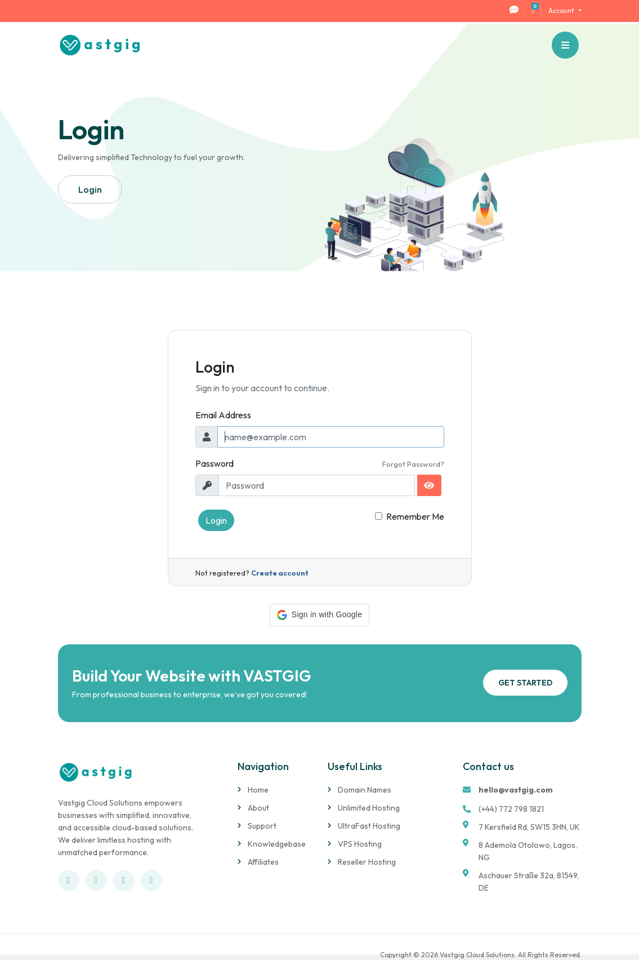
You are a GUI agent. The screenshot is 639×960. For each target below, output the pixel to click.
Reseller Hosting (367, 862)
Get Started (525, 683)
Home (258, 790)
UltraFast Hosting (369, 826)
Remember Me (415, 516)
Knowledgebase (277, 844)
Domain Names (364, 790)
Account (562, 10)
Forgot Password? (413, 463)
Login (216, 520)
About (258, 808)
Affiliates (263, 862)
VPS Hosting (360, 844)
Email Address (223, 415)
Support (262, 826)
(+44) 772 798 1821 (511, 809)
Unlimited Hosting (369, 808)
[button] (319, 615)
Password (214, 463)
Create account (280, 572)
